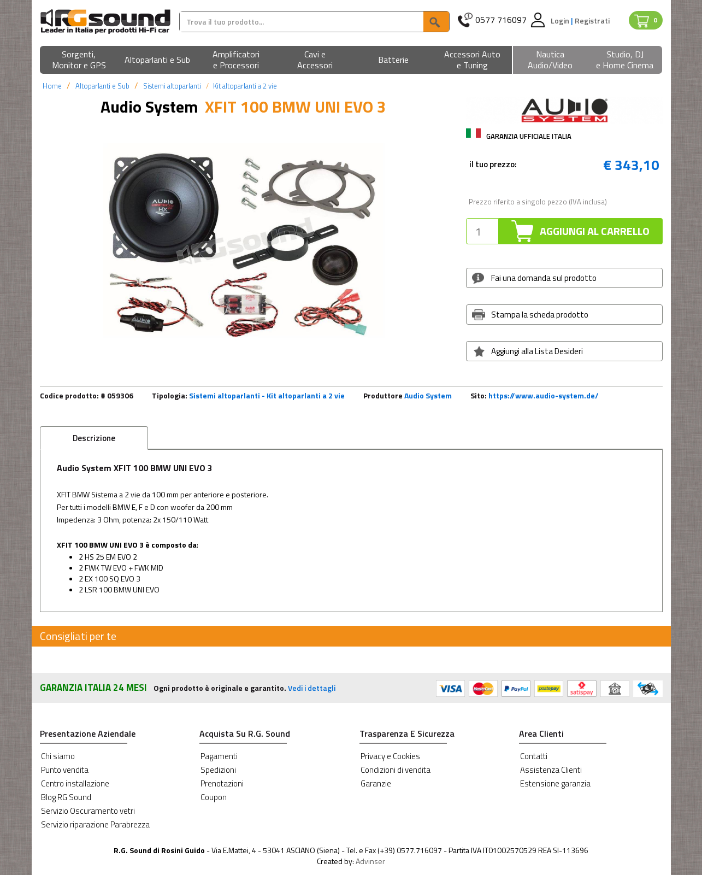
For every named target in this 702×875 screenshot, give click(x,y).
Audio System (428, 395)
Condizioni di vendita (395, 770)
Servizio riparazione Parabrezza (95, 824)
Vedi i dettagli (311, 688)
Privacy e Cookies (390, 756)
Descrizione (94, 438)
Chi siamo (58, 756)
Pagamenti (219, 756)
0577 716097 (501, 20)
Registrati (592, 20)
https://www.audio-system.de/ (543, 395)
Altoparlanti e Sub (102, 85)
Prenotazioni (222, 783)
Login (561, 20)
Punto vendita (65, 770)
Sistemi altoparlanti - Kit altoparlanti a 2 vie (267, 395)
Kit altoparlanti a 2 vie (245, 85)
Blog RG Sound (66, 797)
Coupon (213, 797)
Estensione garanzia (555, 783)
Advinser (370, 861)
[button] (79, 60)
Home (52, 85)
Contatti (533, 756)
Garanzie (376, 783)
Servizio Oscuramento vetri (88, 810)
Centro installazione (75, 783)
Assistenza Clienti (551, 770)
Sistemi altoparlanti (172, 85)
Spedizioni (218, 770)
